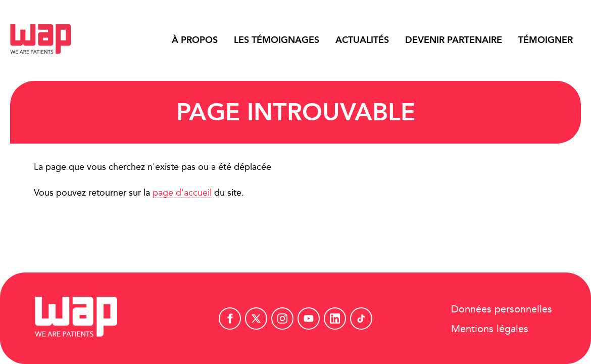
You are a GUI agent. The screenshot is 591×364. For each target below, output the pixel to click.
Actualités (362, 40)
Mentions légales (489, 328)
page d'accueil (182, 192)
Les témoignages (276, 40)
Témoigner (545, 40)
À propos (195, 40)
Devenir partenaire (453, 40)
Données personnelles (501, 308)
